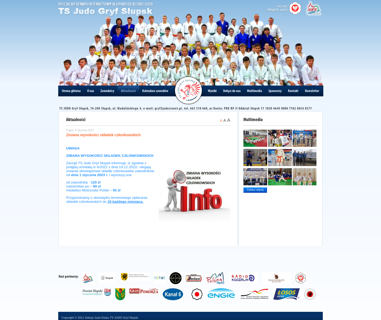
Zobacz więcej (255, 189)
